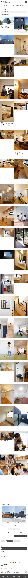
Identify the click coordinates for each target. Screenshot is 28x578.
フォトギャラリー (4, 548)
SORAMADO (18, 540)
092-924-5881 (10, 568)
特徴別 (21, 532)
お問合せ (19, 576)
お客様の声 (3, 556)
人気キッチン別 (20, 534)
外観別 (7, 537)
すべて (3, 540)
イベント (8, 576)
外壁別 (7, 534)
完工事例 (2, 553)
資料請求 (14, 576)
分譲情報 (3, 576)
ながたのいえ (10, 540)
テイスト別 (7, 532)
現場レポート (3, 551)
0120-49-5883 (5, 568)
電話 (25, 576)
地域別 (7, 536)
